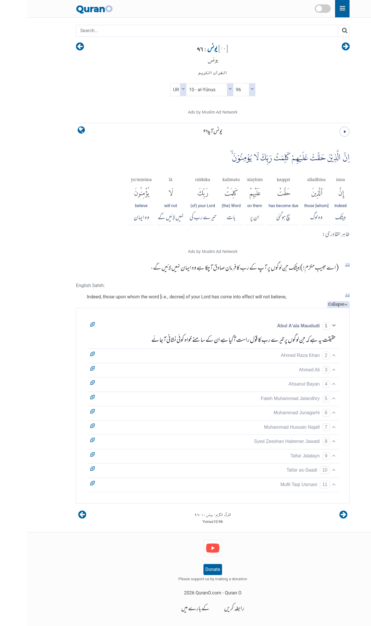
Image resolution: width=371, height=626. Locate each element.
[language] (54, 131)
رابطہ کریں (207, 609)
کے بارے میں (168, 609)
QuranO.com (181, 593)
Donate (185, 569)
